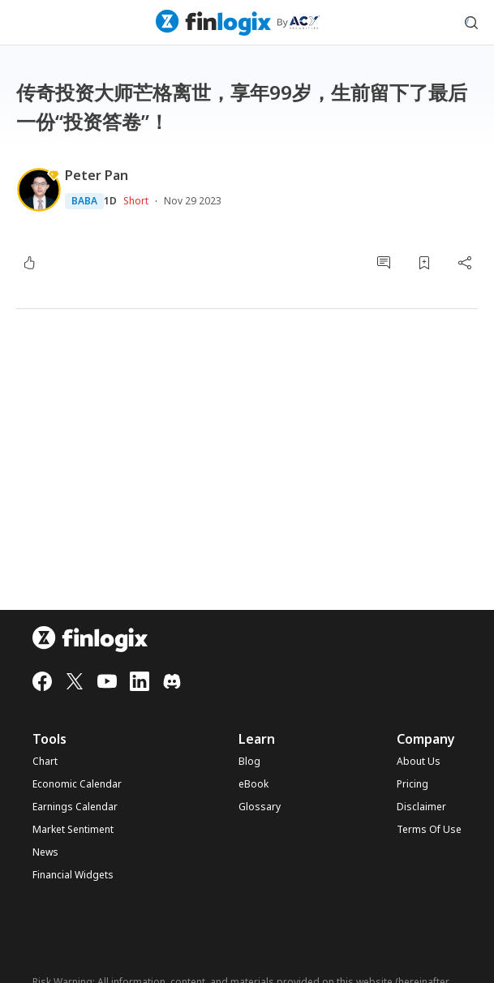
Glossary (259, 807)
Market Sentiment (73, 829)
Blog (249, 761)
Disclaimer (421, 807)
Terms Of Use (429, 829)
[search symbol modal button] (471, 22)
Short (135, 201)
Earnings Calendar (75, 807)
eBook (253, 784)
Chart (45, 761)
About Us (418, 761)
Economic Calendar (77, 784)
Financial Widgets (73, 875)
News (45, 852)
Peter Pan (96, 175)
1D (110, 201)
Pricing (412, 784)
